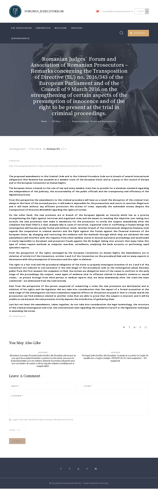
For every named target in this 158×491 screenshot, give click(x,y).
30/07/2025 (43, 353)
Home (44, 121)
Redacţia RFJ (53, 148)
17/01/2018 (34, 148)
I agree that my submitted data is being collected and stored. (42, 420)
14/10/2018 (115, 353)
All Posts (56, 121)
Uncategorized (17, 148)
